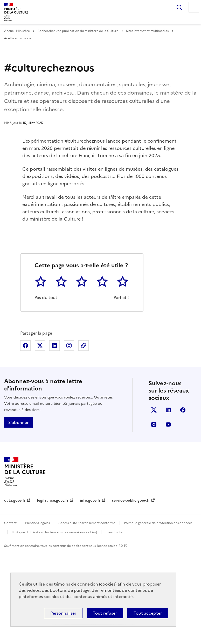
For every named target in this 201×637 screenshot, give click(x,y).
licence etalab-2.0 (109, 630)
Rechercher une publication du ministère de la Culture (78, 31)
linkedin (168, 494)
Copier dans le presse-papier (83, 430)
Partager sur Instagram (69, 430)
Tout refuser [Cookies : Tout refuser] (105, 613)
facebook (183, 494)
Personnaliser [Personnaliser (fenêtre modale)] (63, 613)
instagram (154, 509)
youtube (168, 509)
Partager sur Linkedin (54, 430)
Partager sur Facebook (25, 430)
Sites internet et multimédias (147, 31)
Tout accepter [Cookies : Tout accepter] (148, 613)
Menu (194, 7)
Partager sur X (40, 430)
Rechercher (179, 7)
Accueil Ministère (17, 31)
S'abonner (18, 507)
